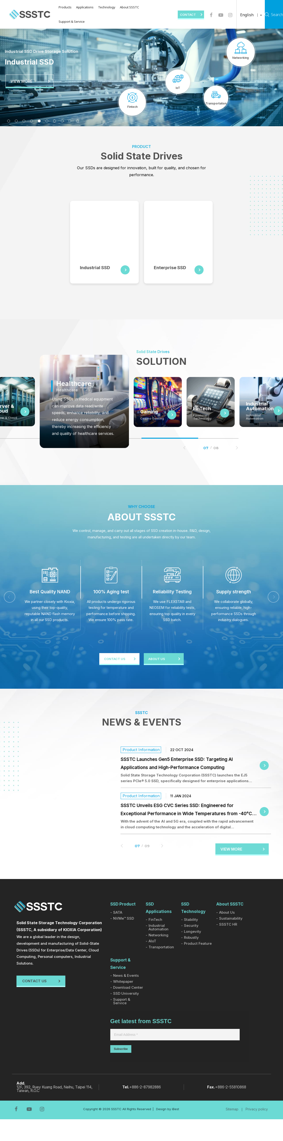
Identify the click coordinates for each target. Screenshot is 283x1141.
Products (59, 7)
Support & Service (66, 21)
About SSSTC (124, 7)
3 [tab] (23, 121)
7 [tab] (54, 121)
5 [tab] (39, 121)
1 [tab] (8, 121)
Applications (79, 7)
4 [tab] (31, 121)
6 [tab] (46, 121)
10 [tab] (77, 121)
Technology (101, 7)
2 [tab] (16, 121)
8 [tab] (62, 121)
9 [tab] (69, 121)
